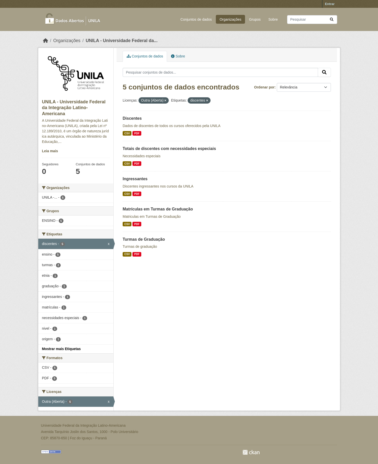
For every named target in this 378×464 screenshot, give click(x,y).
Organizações (230, 19)
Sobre (273, 19)
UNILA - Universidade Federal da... (121, 40)
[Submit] (332, 19)
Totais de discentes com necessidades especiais (169, 148)
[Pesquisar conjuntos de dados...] (312, 19)
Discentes (132, 118)
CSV (127, 133)
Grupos (255, 19)
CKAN (251, 452)
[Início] (45, 40)
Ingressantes (135, 179)
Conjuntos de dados (196, 19)
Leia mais (50, 151)
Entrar (329, 4)
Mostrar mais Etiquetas (61, 349)
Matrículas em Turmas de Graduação (158, 209)
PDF (137, 133)
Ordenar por (264, 87)
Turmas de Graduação (144, 239)
